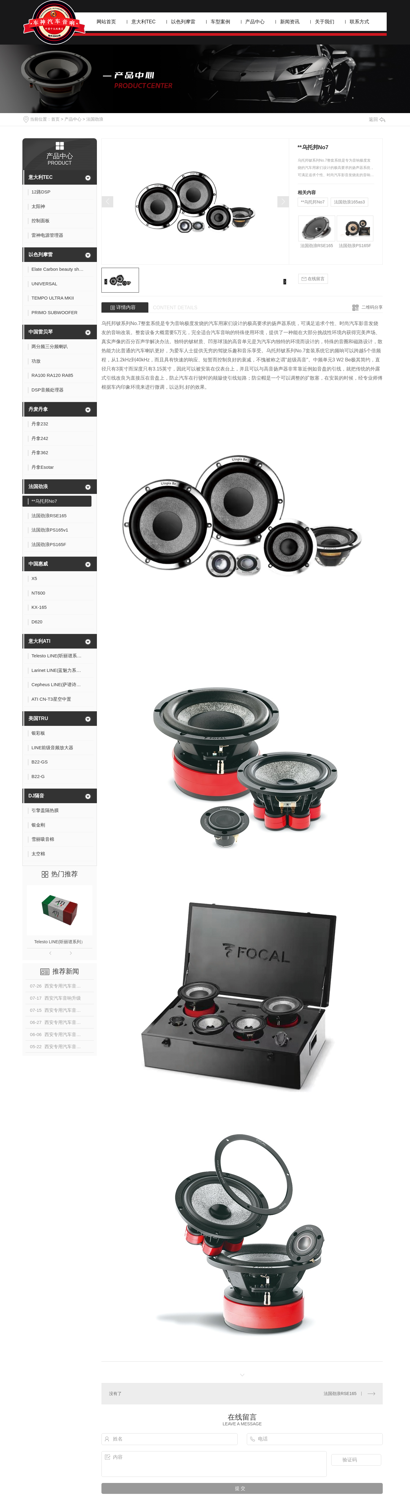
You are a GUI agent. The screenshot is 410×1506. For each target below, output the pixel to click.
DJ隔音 (36, 795)
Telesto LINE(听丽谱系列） (59, 941)
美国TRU (38, 718)
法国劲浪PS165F (355, 245)
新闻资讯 (289, 21)
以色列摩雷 (183, 21)
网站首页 (106, 21)
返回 (377, 119)
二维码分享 (372, 307)
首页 (55, 119)
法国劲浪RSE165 (316, 245)
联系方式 (359, 21)
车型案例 (220, 21)
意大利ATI (39, 641)
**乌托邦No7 (313, 202)
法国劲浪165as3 (349, 202)
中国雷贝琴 (40, 331)
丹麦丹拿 (38, 409)
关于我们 (324, 21)
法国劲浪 (94, 119)
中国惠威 (38, 563)
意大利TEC (143, 21)
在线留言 (313, 278)
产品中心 (255, 21)
